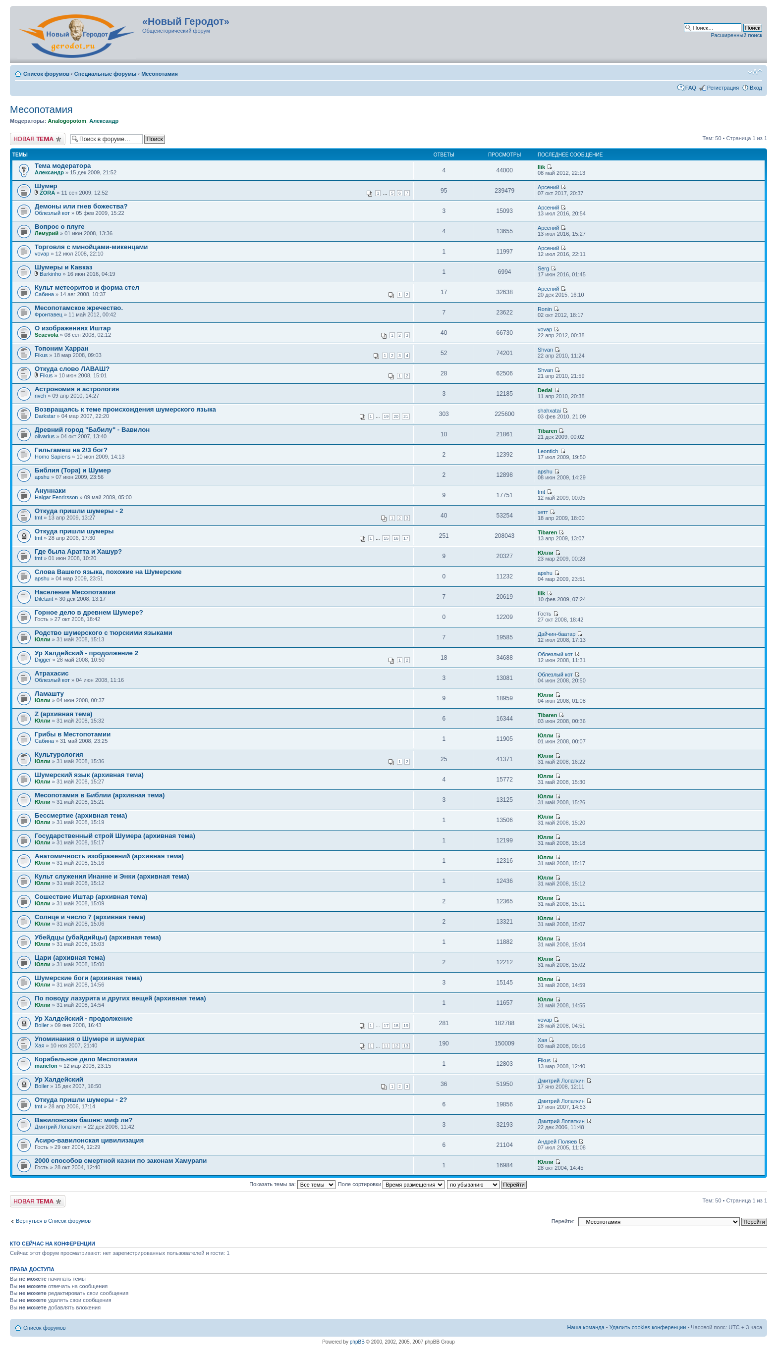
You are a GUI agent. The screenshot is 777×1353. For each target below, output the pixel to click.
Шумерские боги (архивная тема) (88, 978)
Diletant (44, 599)
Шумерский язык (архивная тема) (89, 775)
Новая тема (37, 139)
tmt (541, 492)
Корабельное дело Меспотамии (86, 1059)
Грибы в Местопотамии (73, 734)
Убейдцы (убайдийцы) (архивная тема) (98, 937)
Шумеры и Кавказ (64, 267)
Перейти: (563, 1221)
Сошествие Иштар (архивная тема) (91, 896)
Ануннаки (50, 490)
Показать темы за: (292, 1184)
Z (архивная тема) (63, 714)
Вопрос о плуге (60, 226)
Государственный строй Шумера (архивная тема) (115, 835)
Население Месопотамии (75, 592)
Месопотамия (159, 74)
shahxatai (549, 411)
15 (386, 538)
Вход (756, 88)
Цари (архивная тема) (70, 957)
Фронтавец (48, 314)
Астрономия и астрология (77, 389)
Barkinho (50, 274)
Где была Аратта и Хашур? (78, 551)
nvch (40, 396)
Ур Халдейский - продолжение (84, 1018)
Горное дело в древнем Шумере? (89, 612)
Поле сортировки (391, 1184)
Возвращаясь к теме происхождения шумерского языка (125, 409)
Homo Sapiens (52, 457)
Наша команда (585, 1327)
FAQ (690, 88)
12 (395, 1045)
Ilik (541, 167)
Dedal (545, 390)
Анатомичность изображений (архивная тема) (109, 856)
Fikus (41, 355)
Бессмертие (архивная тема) (81, 815)
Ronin (545, 309)
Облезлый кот (52, 213)
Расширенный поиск (736, 35)
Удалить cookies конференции (648, 1327)
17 (405, 538)
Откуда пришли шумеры (74, 531)
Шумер (46, 186)
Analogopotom (67, 121)
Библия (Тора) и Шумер (73, 470)
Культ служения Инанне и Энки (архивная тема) (112, 876)
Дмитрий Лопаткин (561, 1081)
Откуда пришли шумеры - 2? (81, 1099)
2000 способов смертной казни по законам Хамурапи (121, 1160)
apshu (42, 477)
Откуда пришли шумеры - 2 (79, 511)
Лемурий (46, 233)
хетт (543, 512)
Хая (39, 1045)
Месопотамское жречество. (79, 308)
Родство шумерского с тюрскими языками (103, 632)
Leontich (548, 451)
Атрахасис (52, 673)
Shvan (545, 350)
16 (395, 538)
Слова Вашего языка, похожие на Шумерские (108, 571)
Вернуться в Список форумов (53, 1221)
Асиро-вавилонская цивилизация (89, 1140)
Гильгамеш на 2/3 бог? (71, 450)
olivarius (45, 436)
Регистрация (723, 88)
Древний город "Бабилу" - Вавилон (92, 429)
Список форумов (46, 74)
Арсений (548, 187)
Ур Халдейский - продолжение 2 (86, 653)
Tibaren (547, 431)
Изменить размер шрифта (755, 71)
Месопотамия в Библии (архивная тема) (100, 795)
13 (405, 1045)
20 (395, 416)
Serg (543, 268)
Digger (43, 660)
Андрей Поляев (557, 1142)
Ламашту (49, 693)
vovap (42, 254)
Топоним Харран (61, 348)
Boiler (42, 1025)
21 (405, 416)
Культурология (59, 754)
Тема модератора (63, 165)
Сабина (44, 294)
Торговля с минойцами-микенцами (91, 247)
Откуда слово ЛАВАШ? (72, 368)
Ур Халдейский (59, 1079)
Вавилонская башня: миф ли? (84, 1120)
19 (386, 416)
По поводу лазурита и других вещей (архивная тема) (120, 998)
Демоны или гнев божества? (81, 206)
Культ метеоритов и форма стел (87, 287)
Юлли (546, 553)
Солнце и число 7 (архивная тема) (90, 917)
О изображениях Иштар (73, 328)
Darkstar (45, 416)
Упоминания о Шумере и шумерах (90, 1038)
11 (386, 1045)
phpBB (357, 1342)
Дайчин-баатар (557, 634)
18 (395, 1025)
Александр (103, 121)
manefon (46, 1066)
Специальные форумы (105, 74)
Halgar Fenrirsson (56, 497)
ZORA (47, 193)
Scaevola (46, 335)
